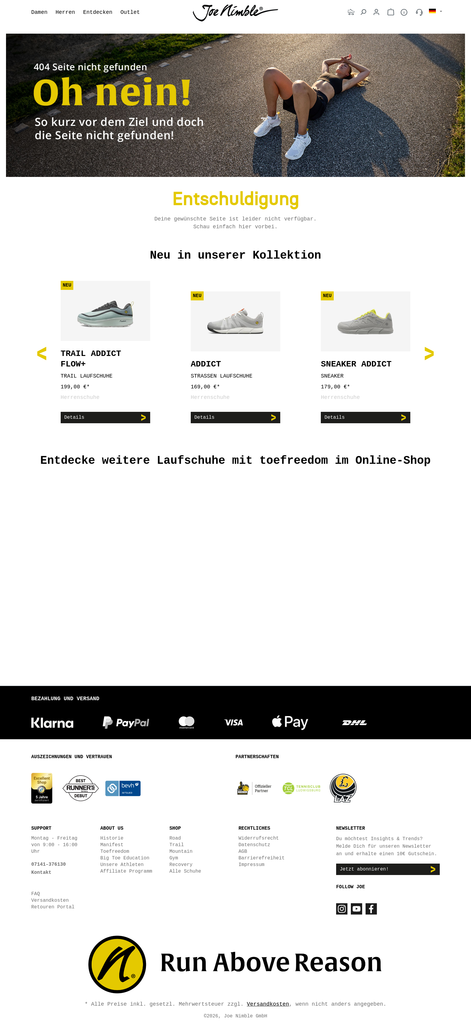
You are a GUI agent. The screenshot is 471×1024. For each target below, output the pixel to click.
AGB (243, 851)
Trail (176, 844)
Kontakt (41, 872)
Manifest (111, 844)
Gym (173, 857)
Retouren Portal (52, 906)
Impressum (251, 864)
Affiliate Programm (126, 871)
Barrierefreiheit (262, 857)
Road (175, 837)
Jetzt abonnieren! (364, 869)
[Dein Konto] (376, 12)
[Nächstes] (429, 353)
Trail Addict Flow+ (91, 358)
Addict (206, 364)
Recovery (181, 864)
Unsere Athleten (122, 864)
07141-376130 (48, 864)
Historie (111, 837)
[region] (235, 353)
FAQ (35, 893)
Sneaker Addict (356, 364)
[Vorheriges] (41, 353)
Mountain (181, 851)
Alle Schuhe (185, 871)
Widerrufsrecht (259, 837)
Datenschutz (254, 844)
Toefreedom (114, 851)
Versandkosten (50, 900)
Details (74, 417)
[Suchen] (363, 12)
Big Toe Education (124, 857)
